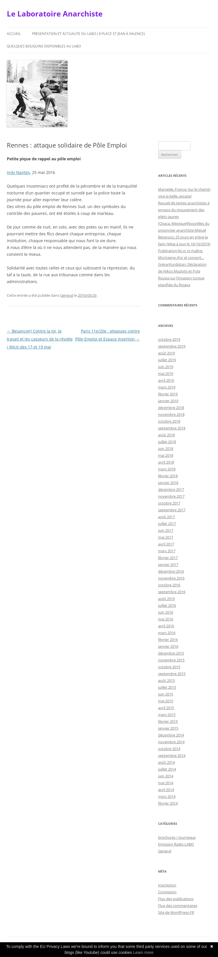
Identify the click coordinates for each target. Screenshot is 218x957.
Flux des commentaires (177, 905)
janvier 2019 (168, 400)
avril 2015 (166, 707)
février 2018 (168, 475)
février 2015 (168, 721)
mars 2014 (166, 796)
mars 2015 (166, 714)
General (66, 295)
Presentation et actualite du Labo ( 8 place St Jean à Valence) (88, 33)
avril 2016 (166, 625)
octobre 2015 (169, 666)
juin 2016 (165, 612)
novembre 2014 (171, 741)
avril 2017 (166, 544)
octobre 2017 (169, 503)
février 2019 (168, 393)
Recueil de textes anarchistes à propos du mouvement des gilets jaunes (183, 209)
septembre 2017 (171, 509)
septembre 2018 (171, 428)
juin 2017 (165, 530)
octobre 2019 (169, 339)
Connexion (167, 891)
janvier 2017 (168, 564)
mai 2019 (165, 373)
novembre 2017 (171, 496)
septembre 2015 (171, 673)
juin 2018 (165, 448)
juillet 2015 (167, 687)
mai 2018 (165, 455)
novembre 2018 (171, 414)
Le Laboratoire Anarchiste (54, 14)
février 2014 (168, 803)
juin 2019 (165, 366)
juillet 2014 (167, 769)
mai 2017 (165, 537)
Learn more (143, 952)
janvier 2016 (168, 646)
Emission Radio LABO (176, 844)
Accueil (14, 33)
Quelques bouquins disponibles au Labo (44, 46)
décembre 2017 (171, 489)
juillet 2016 (167, 605)
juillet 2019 (167, 359)
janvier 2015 (168, 728)
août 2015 (166, 680)
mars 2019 (166, 387)
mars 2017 (166, 550)
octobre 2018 (169, 421)
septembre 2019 (171, 346)
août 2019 (166, 353)
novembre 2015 (171, 660)
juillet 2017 (167, 523)
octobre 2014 (169, 748)
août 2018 (166, 434)
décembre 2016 (171, 571)
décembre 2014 (171, 735)
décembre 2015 (171, 653)
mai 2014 (165, 782)
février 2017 (168, 557)
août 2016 (166, 598)
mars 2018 (166, 469)
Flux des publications (176, 898)
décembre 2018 (171, 407)
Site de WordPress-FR (176, 912)
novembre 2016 (171, 578)
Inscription (167, 885)
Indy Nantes (18, 172)
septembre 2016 (171, 591)
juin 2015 (165, 694)
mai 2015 (165, 700)
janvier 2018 (168, 482)
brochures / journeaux (177, 837)
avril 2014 (166, 789)
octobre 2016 (169, 585)
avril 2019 (166, 380)
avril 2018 (166, 462)
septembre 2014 (171, 755)
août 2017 (166, 516)
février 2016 (168, 639)
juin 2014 (165, 776)
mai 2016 (165, 619)
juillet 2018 (167, 441)
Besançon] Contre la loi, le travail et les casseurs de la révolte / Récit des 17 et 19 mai (40, 339)
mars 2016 (166, 632)
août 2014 (166, 762)
